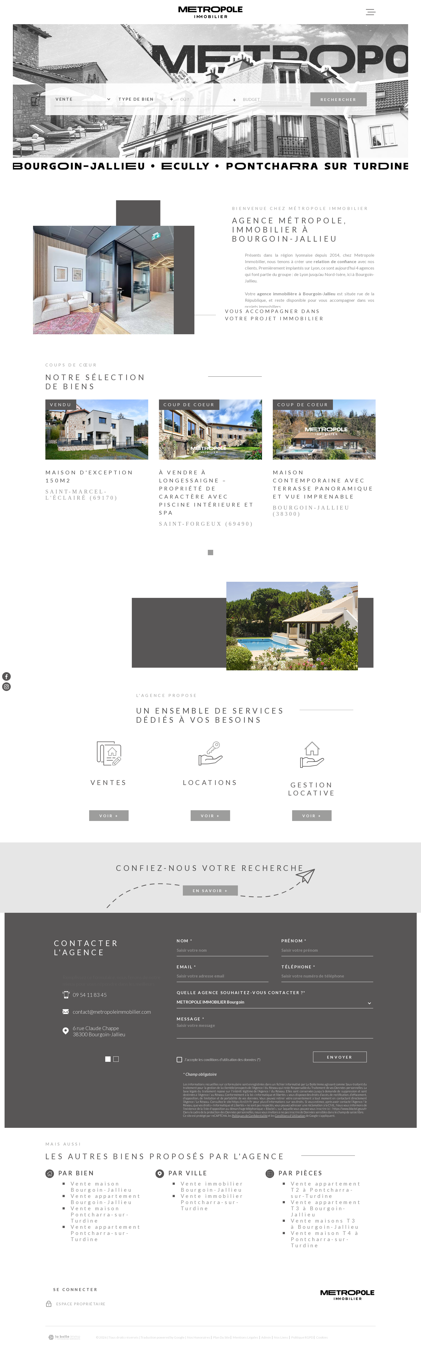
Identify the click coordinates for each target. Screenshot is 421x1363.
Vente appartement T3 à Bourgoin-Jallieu (326, 1210)
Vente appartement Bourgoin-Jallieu (106, 1200)
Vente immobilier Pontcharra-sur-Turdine (212, 1203)
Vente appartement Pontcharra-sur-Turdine (106, 1234)
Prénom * (294, 942)
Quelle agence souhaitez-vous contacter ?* (241, 994)
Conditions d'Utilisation (290, 1117)
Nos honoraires (198, 1339)
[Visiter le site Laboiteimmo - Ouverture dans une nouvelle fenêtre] (64, 1339)
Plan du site (221, 1339)
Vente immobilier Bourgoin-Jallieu (212, 1188)
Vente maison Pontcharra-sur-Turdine (100, 1216)
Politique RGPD (302, 1339)
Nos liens (281, 1339)
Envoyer (340, 1058)
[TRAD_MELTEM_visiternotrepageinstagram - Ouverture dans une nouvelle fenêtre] (6, 686)
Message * (191, 1021)
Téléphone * (298, 968)
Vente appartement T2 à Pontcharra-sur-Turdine (326, 1191)
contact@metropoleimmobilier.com (112, 1013)
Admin (266, 1339)
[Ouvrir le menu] (371, 12)
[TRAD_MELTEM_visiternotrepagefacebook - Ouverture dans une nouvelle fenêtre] (6, 676)
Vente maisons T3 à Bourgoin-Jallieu (325, 1225)
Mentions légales (245, 1339)
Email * (187, 968)
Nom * (185, 942)
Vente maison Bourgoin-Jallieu (101, 1188)
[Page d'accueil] (210, 12)
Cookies (322, 1339)
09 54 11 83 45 (90, 996)
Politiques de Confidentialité (249, 1117)
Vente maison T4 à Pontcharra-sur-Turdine (325, 1240)
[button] (210, 554)
